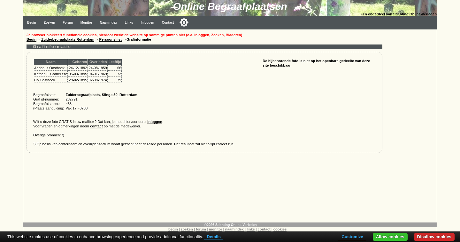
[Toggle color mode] (184, 22)
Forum (68, 22)
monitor (215, 229)
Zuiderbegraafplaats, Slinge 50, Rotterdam (101, 95)
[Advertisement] (411, 125)
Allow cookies (390, 236)
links (251, 229)
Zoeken (49, 22)
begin (173, 229)
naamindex (234, 229)
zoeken (187, 229)
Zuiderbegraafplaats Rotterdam (67, 39)
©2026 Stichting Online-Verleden (230, 225)
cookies (280, 229)
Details (214, 236)
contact (96, 126)
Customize (352, 236)
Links (129, 22)
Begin (31, 22)
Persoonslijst (110, 39)
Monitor (86, 22)
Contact (168, 22)
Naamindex (108, 22)
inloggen (154, 122)
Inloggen (147, 22)
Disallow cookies (434, 236)
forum (201, 229)
